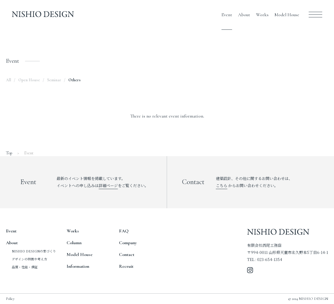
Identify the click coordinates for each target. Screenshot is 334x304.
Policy (10, 298)
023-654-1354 (269, 259)
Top (9, 153)
